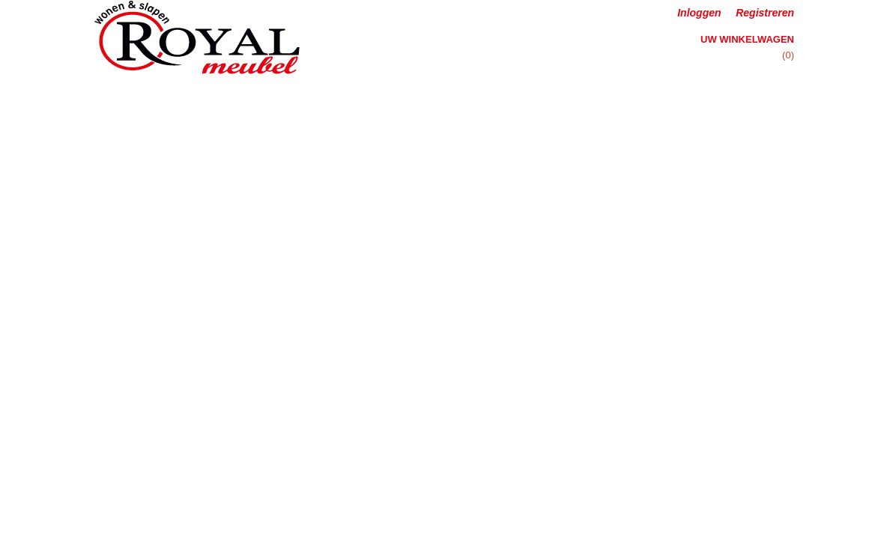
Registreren (765, 13)
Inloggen (699, 13)
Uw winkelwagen (747, 39)
